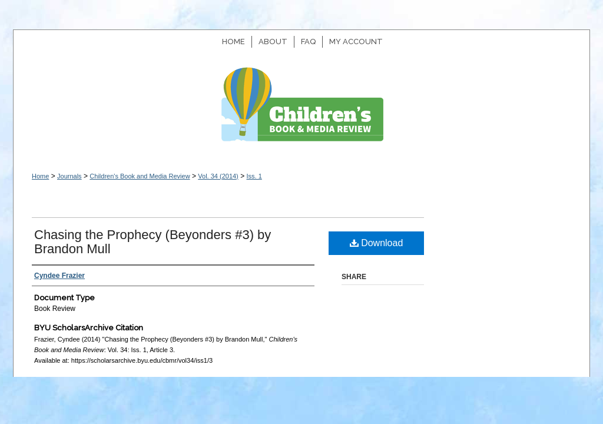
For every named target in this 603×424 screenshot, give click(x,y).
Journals (69, 176)
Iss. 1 (253, 176)
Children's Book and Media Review (301, 110)
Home (40, 176)
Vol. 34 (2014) (218, 176)
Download (376, 243)
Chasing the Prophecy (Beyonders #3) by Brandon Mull (152, 241)
